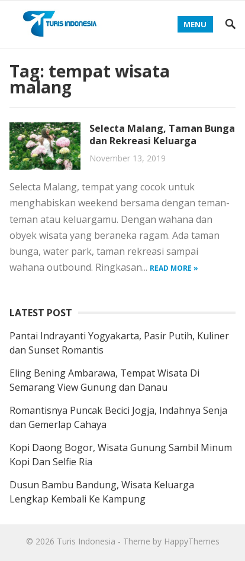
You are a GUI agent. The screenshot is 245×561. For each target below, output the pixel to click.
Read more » (174, 268)
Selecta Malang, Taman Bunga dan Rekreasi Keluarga (162, 134)
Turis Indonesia (86, 541)
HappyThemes (192, 541)
